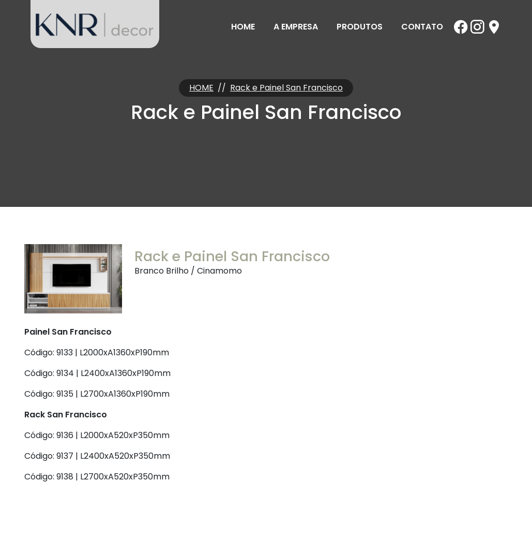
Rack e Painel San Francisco (286, 88)
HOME (201, 88)
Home (243, 27)
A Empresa (295, 27)
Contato (422, 27)
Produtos (360, 27)
